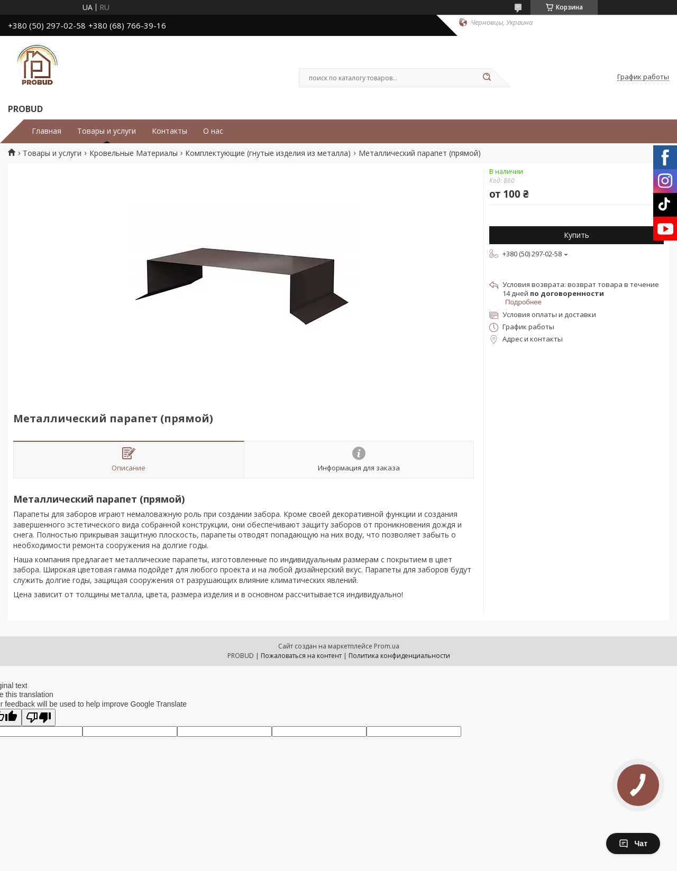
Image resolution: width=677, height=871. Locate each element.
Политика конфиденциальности (399, 655)
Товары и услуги (106, 131)
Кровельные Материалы (133, 153)
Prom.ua (386, 646)
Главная (46, 131)
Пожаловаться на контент (301, 655)
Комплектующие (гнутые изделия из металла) (268, 153)
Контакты (169, 131)
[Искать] (486, 77)
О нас (213, 131)
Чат (633, 843)
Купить (576, 235)
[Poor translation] (39, 717)
